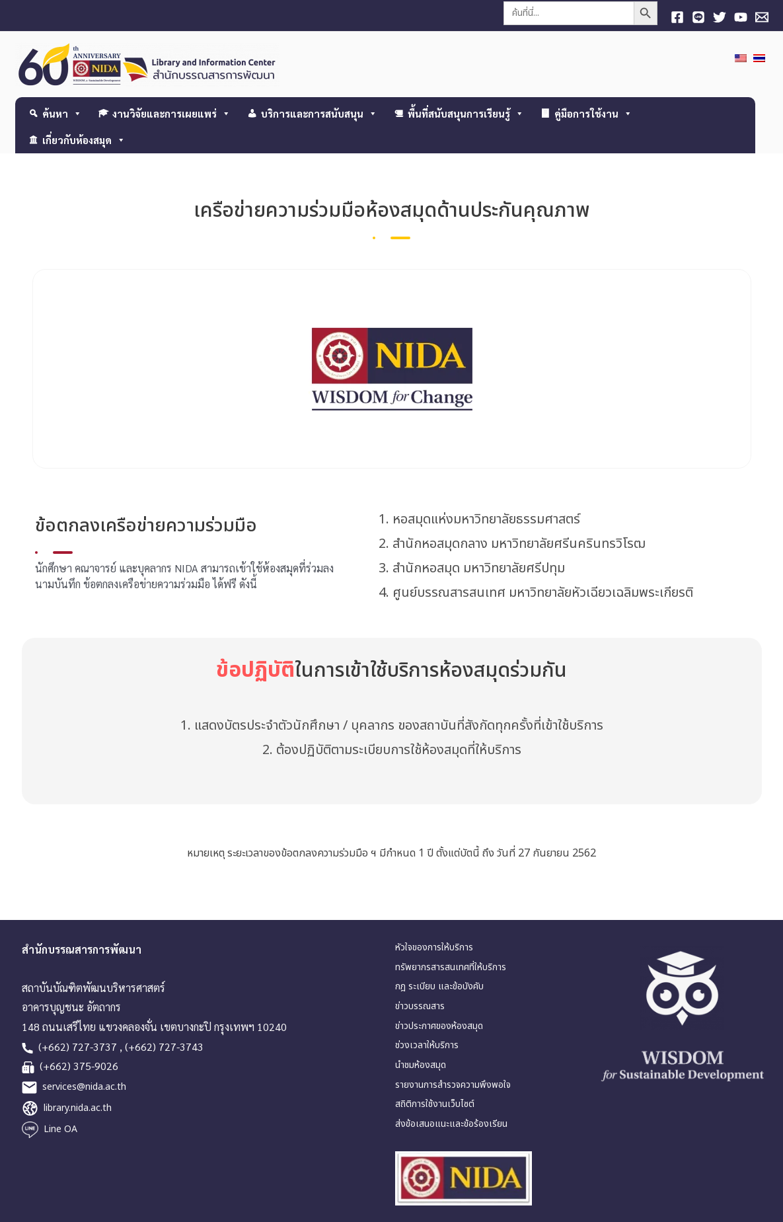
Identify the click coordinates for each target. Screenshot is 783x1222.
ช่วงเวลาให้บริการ (427, 1046)
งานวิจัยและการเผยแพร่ (171, 113)
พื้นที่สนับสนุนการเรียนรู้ (466, 113)
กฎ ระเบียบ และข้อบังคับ (439, 986)
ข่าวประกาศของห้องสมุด (439, 1026)
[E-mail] (761, 17)
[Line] (698, 17)
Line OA (60, 1129)
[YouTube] (740, 17)
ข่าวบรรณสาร (420, 1006)
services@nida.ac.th (84, 1087)
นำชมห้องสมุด (420, 1065)
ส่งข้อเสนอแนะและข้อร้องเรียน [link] (451, 1124)
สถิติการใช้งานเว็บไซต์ (434, 1105)
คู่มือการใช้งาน (593, 113)
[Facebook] (677, 17)
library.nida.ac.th (78, 1108)
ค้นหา (62, 113)
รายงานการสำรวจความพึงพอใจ (453, 1085)
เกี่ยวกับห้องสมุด (84, 140)
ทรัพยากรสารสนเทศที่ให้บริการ (450, 967)
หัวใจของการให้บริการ (434, 947)
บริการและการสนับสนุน (319, 113)
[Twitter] (719, 17)
